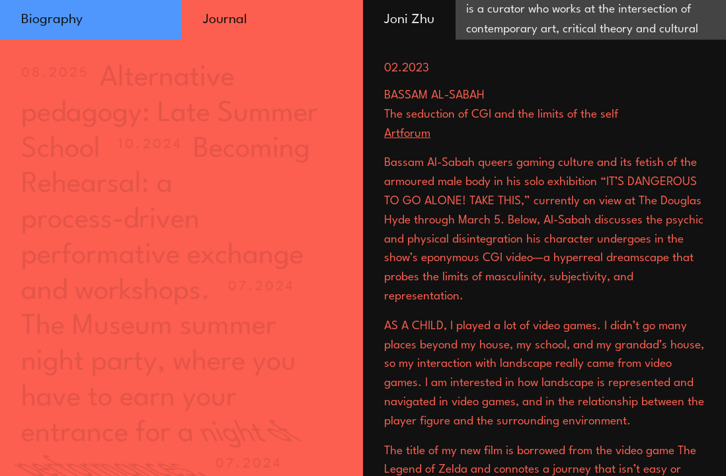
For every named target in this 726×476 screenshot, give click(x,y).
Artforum (407, 133)
